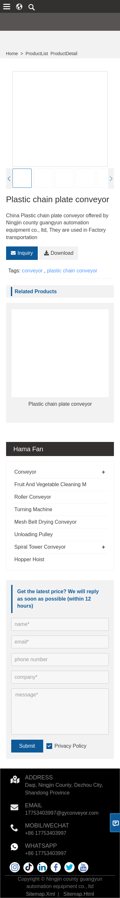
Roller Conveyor (32, 497)
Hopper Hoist (29, 559)
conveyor (32, 270)
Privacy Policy (70, 746)
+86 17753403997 (45, 833)
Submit (27, 746)
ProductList (37, 53)
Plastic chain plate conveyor (60, 404)
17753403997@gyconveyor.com (62, 813)
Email (33, 805)
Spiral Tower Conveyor (40, 547)
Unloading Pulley (33, 534)
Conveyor (25, 472)
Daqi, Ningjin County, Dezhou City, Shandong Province (64, 788)
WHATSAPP (41, 846)
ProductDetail (64, 53)
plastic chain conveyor (72, 270)
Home (12, 53)
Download (58, 253)
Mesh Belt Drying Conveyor (45, 522)
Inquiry (22, 253)
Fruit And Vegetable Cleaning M (50, 484)
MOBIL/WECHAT (47, 825)
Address (39, 777)
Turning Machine (33, 509)
